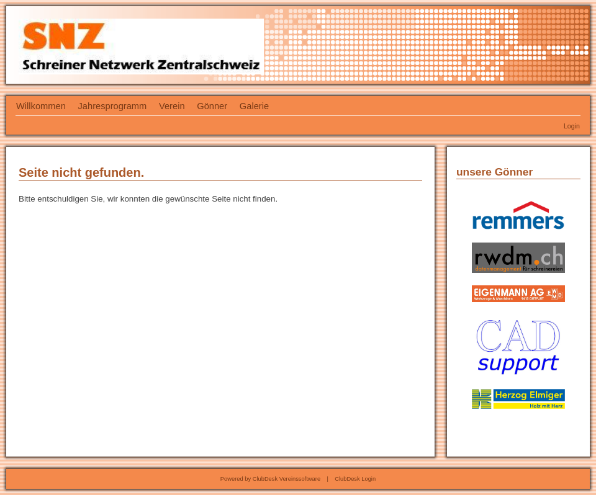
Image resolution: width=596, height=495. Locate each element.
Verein (172, 106)
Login (572, 126)
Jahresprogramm (112, 106)
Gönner (212, 106)
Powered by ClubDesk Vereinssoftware (270, 479)
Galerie (254, 106)
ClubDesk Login (355, 479)
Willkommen (41, 106)
